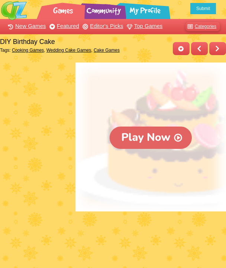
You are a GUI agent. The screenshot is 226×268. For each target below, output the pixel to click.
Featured (63, 26)
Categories (200, 26)
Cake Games (107, 50)
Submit (203, 8)
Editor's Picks (102, 26)
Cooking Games (28, 50)
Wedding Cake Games (68, 50)
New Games (26, 26)
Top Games (144, 26)
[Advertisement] (36, 90)
